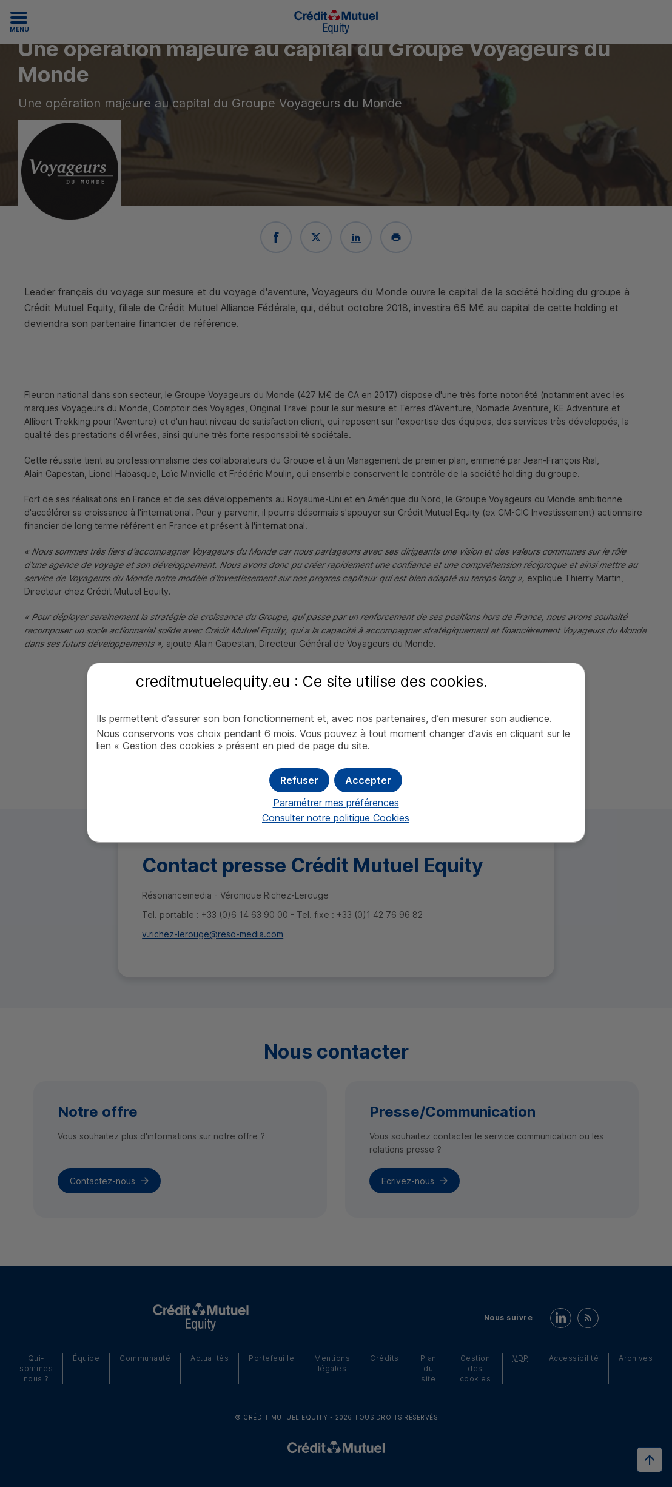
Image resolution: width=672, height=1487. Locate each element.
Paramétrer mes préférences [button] (336, 803)
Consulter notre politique (335, 818)
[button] (368, 780)
